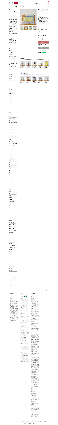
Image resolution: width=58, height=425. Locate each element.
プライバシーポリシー (23, 421)
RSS (44, 421)
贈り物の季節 (23, 6)
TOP (20, 5)
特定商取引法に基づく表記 (40, 421)
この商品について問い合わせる (43, 47)
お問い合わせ (18, 421)
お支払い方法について (28, 421)
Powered (29, 423)
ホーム (11, 421)
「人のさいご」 (40, 81)
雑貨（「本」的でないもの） (25, 5)
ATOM (46, 421)
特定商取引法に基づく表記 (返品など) (42, 44)
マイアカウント (14, 421)
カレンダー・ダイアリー (40, 33)
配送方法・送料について (34, 421)
